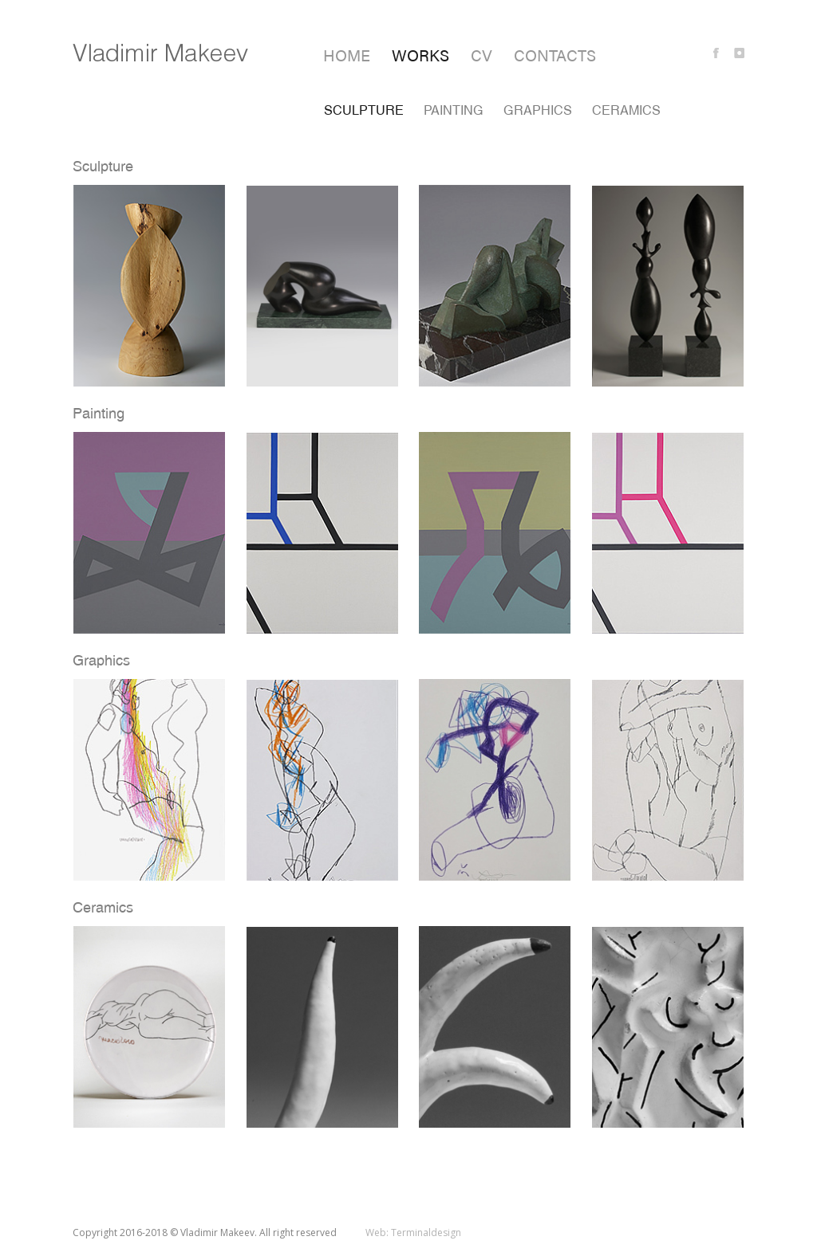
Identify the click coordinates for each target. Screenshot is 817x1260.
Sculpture (364, 110)
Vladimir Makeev (160, 52)
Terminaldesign (426, 1232)
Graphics (537, 110)
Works (420, 54)
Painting (453, 110)
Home (346, 54)
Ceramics (626, 110)
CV (481, 54)
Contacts (555, 54)
